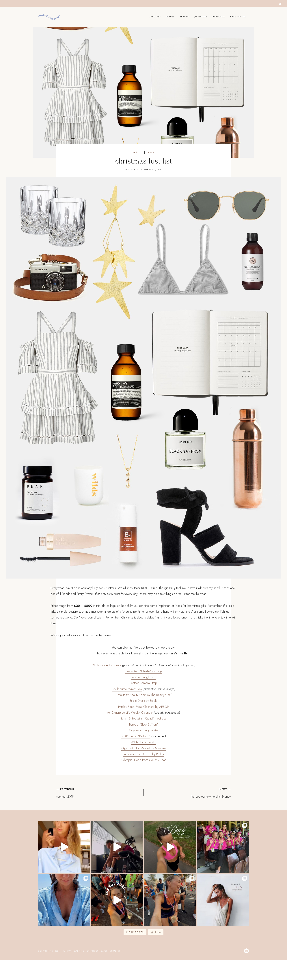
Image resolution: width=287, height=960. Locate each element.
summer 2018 (98, 792)
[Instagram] (280, 3)
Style (150, 152)
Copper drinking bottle (143, 730)
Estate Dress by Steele (143, 700)
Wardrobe (200, 16)
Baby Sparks (238, 16)
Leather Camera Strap (143, 683)
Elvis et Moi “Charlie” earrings (143, 671)
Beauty (184, 16)
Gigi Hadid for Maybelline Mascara (143, 748)
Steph (131, 169)
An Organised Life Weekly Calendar (130, 712)
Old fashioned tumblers (106, 665)
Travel (170, 16)
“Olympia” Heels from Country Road (143, 760)
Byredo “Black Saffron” (143, 724)
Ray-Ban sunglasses (143, 677)
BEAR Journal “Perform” (135, 736)
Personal (219, 16)
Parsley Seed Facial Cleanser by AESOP (143, 706)
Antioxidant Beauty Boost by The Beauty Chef (143, 695)
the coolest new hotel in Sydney (189, 792)
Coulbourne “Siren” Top (127, 689)
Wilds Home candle (143, 742)
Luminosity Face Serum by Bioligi (143, 754)
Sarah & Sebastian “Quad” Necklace (143, 718)
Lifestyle (155, 16)
